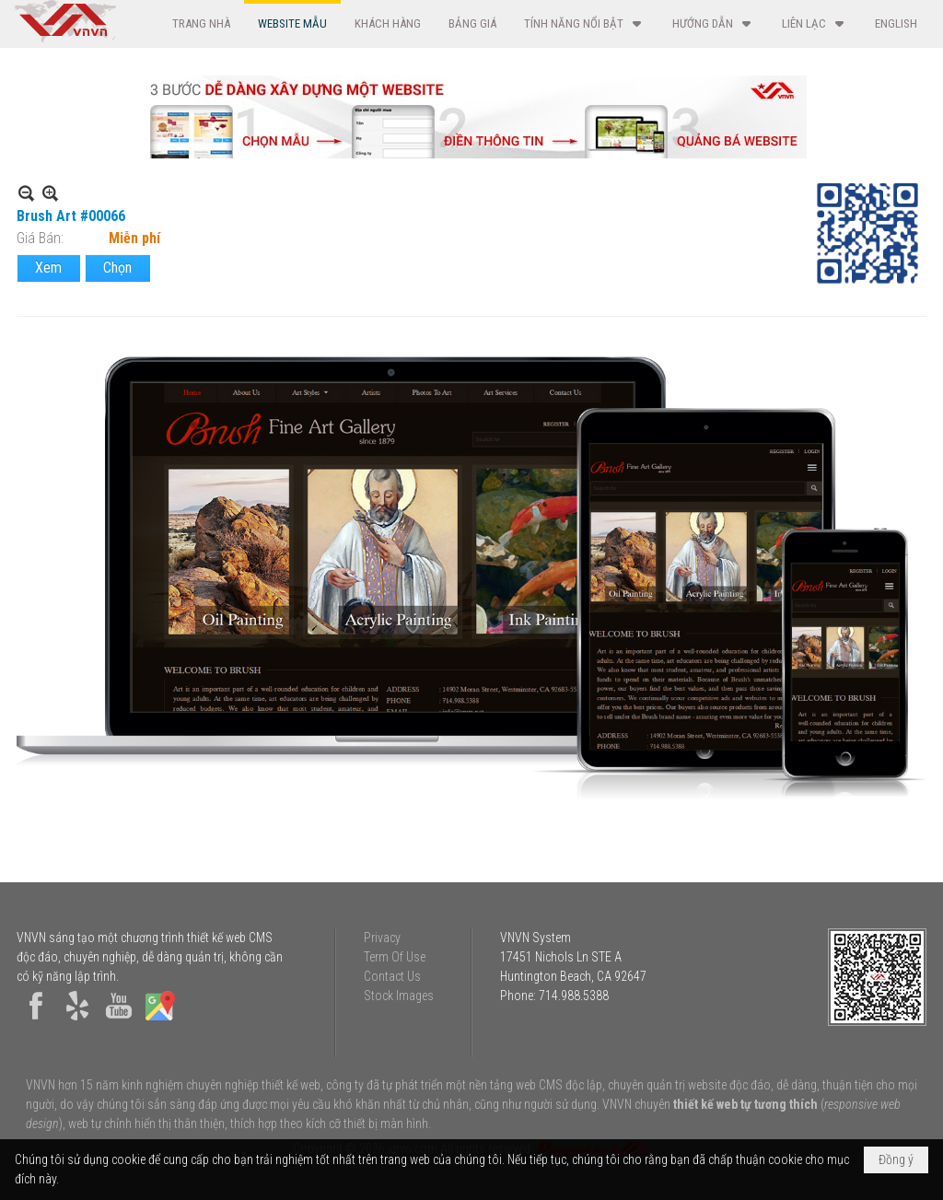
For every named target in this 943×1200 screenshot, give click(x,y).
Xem (48, 267)
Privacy (382, 937)
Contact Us (392, 976)
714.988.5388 (574, 995)
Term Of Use (394, 957)
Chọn (117, 267)
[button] (584, 23)
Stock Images (399, 995)
